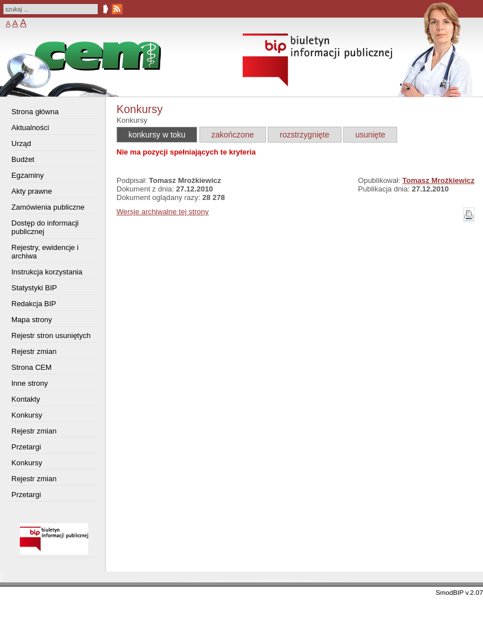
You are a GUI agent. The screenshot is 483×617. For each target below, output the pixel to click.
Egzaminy (27, 175)
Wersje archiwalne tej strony (162, 211)
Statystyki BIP (34, 288)
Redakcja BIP (33, 303)
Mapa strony (31, 319)
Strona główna (35, 111)
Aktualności (30, 127)
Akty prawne (31, 191)
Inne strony (29, 383)
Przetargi (26, 447)
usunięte (370, 134)
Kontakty (25, 399)
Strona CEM (31, 367)
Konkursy (26, 415)
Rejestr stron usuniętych (50, 335)
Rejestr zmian (33, 351)
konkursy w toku (156, 134)
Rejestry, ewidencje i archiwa (44, 251)
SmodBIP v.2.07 (459, 592)
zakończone (232, 134)
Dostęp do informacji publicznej (45, 227)
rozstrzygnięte (304, 134)
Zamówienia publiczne (48, 207)
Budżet (22, 159)
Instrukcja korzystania (46, 272)
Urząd (21, 143)
